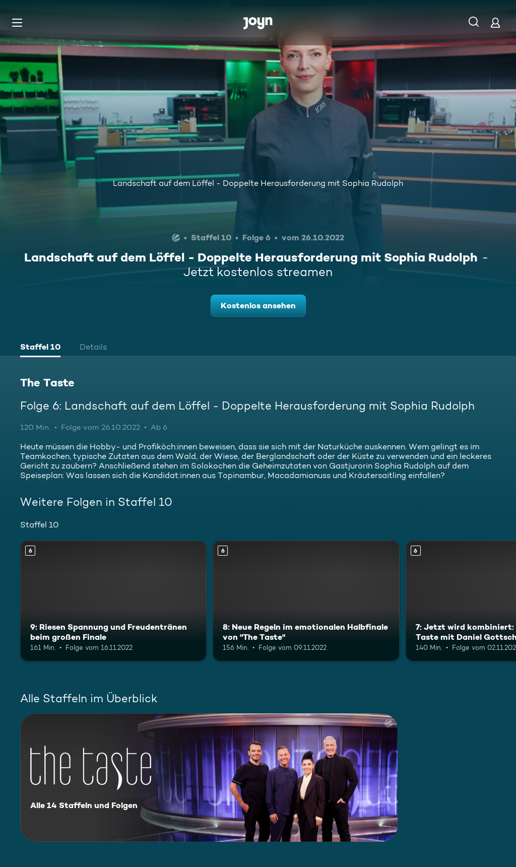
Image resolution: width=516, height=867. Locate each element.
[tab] (40, 348)
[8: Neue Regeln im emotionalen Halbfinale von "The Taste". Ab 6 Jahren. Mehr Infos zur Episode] (306, 601)
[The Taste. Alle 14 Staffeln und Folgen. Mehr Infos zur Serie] (209, 777)
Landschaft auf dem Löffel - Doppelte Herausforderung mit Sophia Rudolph (258, 183)
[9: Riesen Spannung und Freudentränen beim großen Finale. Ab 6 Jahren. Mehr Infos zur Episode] (113, 601)
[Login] (495, 22)
